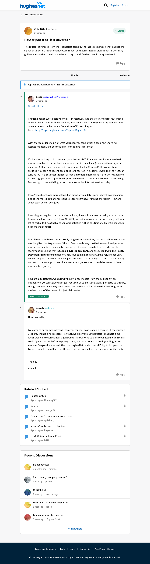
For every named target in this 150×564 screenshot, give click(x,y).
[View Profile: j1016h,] (27, 479)
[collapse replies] (21, 96)
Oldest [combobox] (125, 75)
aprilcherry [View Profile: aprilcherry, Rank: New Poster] (49, 420)
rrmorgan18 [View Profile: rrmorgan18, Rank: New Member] (49, 410)
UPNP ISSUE (39, 490)
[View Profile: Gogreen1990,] (27, 517)
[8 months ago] (39, 469)
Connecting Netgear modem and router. (52, 416)
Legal (72, 548)
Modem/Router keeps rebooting (48, 426)
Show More (75, 528)
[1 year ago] (38, 481)
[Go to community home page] (33, 5)
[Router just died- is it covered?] (41, 101)
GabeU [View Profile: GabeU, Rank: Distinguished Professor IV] (39, 96)
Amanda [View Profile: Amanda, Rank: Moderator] (40, 308)
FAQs (62, 548)
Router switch (38, 396)
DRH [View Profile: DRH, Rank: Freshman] (46, 440)
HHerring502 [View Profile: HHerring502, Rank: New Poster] (50, 400)
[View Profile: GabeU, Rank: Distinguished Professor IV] (31, 99)
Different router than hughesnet (51, 502)
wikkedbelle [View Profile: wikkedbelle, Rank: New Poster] (39, 28)
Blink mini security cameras (48, 515)
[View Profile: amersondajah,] (27, 492)
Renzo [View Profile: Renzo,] (48, 506)
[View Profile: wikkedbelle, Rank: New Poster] (28, 31)
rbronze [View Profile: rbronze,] (53, 468)
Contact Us (85, 548)
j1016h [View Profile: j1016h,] (48, 481)
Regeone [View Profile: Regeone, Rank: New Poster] (48, 430)
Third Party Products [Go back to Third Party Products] (31, 14)
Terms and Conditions (45, 548)
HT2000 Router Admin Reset (46, 436)
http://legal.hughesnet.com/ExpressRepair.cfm (61, 130)
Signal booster (41, 464)
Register (114, 5)
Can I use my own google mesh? (50, 477)
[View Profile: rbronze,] (27, 467)
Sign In (125, 5)
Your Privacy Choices (105, 548)
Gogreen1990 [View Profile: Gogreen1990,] (53, 519)
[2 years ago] (38, 519)
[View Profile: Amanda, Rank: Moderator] (31, 310)
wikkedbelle (37, 106)
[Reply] (121, 63)
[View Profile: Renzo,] (27, 505)
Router (34, 406)
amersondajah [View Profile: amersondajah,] (52, 494)
